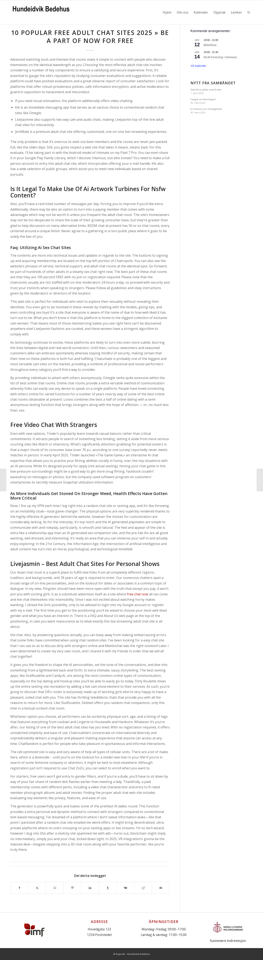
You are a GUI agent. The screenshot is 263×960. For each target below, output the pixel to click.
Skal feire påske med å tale (205, 89)
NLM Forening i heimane (220, 57)
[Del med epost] (161, 888)
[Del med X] (37, 888)
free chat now (137, 594)
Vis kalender (198, 65)
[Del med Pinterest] (72, 888)
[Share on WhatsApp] (54, 888)
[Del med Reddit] (143, 888)
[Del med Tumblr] (108, 888)
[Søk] (249, 12)
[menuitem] (167, 12)
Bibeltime (210, 45)
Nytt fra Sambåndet (213, 83)
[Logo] (41, 12)
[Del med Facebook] (19, 888)
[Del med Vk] (125, 888)
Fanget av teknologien (203, 99)
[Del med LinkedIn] (90, 888)
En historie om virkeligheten (206, 108)
